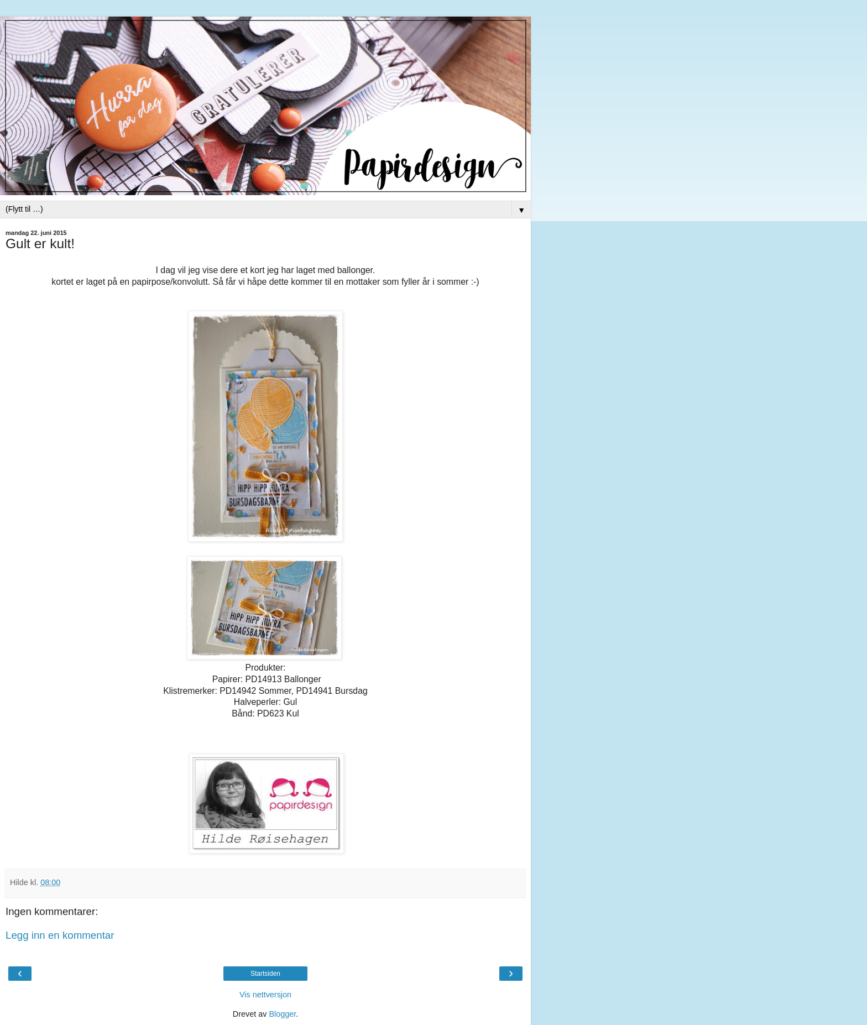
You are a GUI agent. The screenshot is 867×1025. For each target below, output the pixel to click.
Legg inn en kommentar (60, 935)
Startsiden (265, 973)
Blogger (282, 1014)
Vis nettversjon (265, 994)
